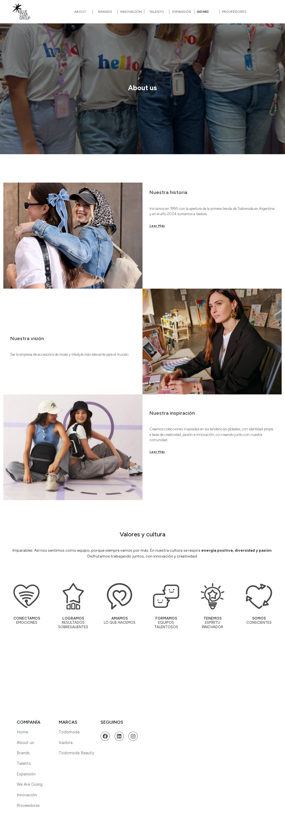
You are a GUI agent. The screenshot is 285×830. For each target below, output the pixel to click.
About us (25, 742)
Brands (105, 12)
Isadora (66, 742)
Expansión (181, 12)
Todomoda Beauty (76, 752)
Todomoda (69, 732)
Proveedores (234, 12)
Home (22, 732)
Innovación (131, 12)
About (80, 12)
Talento (156, 12)
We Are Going (203, 12)
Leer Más (157, 226)
